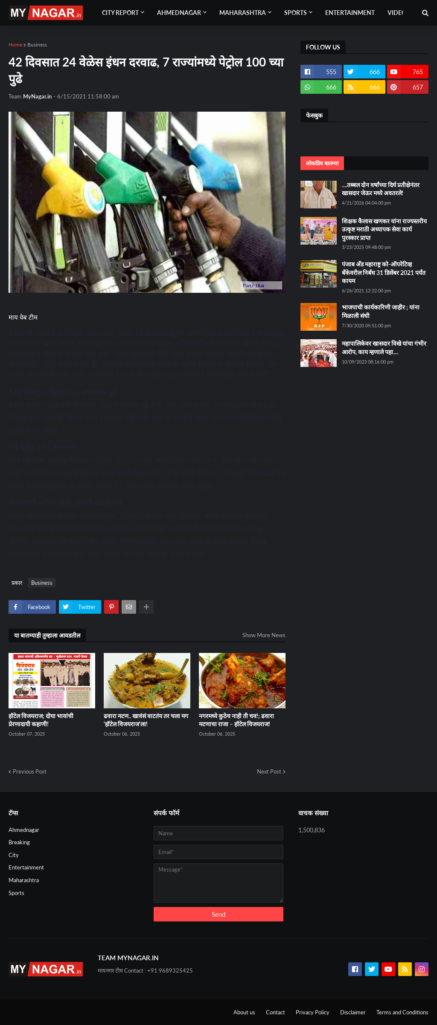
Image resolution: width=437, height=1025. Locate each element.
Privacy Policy (312, 1012)
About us (244, 1012)
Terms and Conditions (402, 1012)
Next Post (269, 771)
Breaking (19, 842)
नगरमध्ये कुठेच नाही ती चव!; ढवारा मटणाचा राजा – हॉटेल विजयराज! (236, 720)
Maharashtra (24, 880)
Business (37, 44)
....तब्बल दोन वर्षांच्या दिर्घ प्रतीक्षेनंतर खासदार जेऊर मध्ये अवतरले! (381, 189)
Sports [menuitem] (295, 12)
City (14, 855)
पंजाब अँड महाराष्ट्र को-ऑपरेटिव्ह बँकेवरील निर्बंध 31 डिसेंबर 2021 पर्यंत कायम (383, 272)
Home (15, 44)
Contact (275, 1012)
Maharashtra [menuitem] (242, 12)
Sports (16, 892)
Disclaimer (353, 1012)
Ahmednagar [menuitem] (179, 12)
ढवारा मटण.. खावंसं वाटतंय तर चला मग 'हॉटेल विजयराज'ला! (146, 720)
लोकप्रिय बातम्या (322, 163)
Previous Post (30, 771)
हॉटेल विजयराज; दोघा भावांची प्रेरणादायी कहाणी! (41, 720)
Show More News (264, 635)
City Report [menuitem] (120, 12)
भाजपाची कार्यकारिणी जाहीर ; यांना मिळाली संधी (381, 311)
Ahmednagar (24, 829)
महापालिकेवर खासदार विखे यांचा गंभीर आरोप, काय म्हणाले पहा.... (384, 347)
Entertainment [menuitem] (350, 12)
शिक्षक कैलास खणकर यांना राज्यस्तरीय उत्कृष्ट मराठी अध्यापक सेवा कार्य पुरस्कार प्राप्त (384, 229)
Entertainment (26, 867)
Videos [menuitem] (398, 12)
